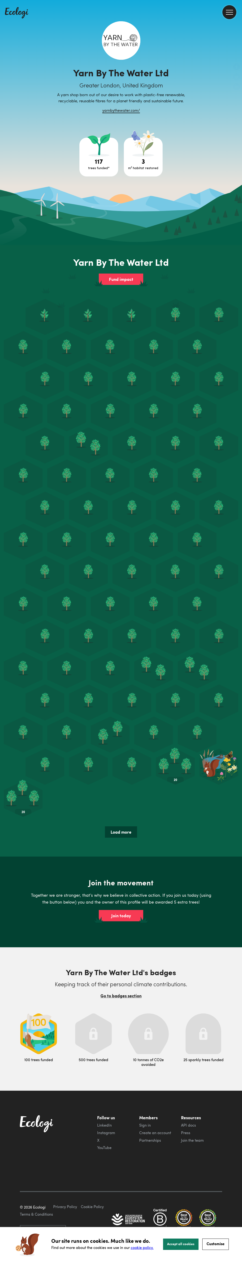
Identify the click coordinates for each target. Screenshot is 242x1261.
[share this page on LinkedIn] (236, 87)
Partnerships (150, 1140)
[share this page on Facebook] (236, 67)
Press (185, 1132)
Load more (121, 832)
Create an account (155, 1132)
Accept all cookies (180, 1243)
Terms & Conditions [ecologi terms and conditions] (36, 1214)
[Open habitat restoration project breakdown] (143, 157)
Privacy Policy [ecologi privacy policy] (65, 1206)
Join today (121, 916)
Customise (216, 1243)
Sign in (145, 1125)
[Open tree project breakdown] (98, 157)
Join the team (192, 1140)
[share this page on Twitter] (236, 77)
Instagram (106, 1132)
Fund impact (121, 279)
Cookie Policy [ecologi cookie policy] (92, 1206)
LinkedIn (104, 1125)
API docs (188, 1125)
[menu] (229, 12)
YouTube (104, 1147)
